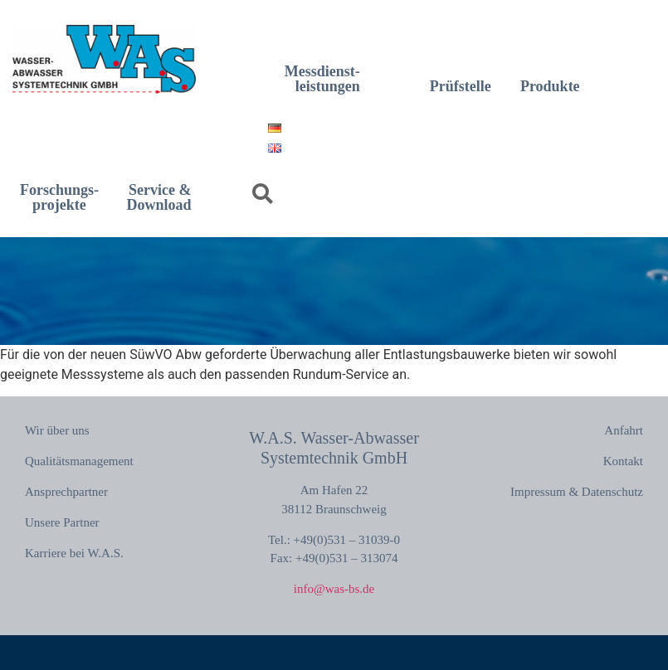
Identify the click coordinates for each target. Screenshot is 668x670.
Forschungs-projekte (59, 197)
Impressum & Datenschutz (576, 491)
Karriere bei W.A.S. (74, 553)
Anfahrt (623, 430)
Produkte (550, 86)
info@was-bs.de (334, 588)
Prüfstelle (460, 86)
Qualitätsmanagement (79, 461)
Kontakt (623, 461)
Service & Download (159, 197)
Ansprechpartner (66, 491)
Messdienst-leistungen (322, 79)
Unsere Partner (62, 522)
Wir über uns (57, 430)
